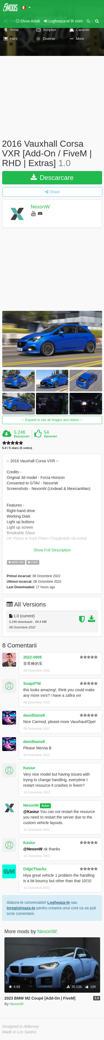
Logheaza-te (58, 902)
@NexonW (33, 849)
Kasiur (29, 768)
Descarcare (52, 177)
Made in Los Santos (19, 1032)
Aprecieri (50, 436)
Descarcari (21, 436)
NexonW (40, 207)
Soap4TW (32, 683)
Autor (45, 805)
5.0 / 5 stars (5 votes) (17, 448)
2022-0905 (32, 657)
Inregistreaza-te (21, 908)
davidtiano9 (34, 715)
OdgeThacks (34, 869)
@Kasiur (31, 811)
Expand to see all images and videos (52, 420)
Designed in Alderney (20, 1026)
